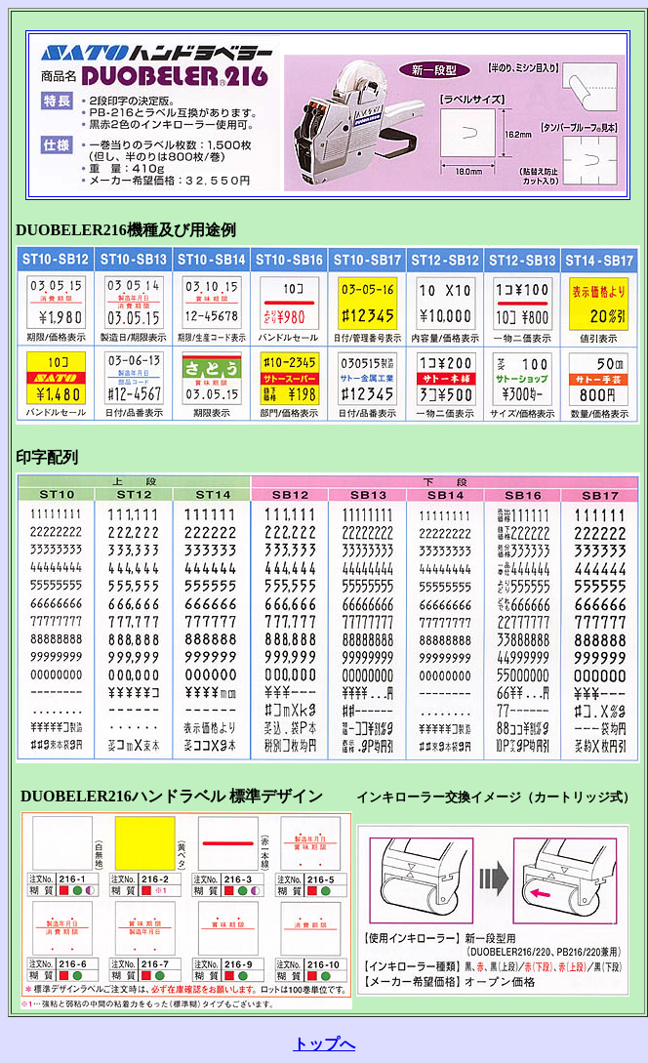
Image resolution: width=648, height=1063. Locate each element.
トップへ (324, 1044)
